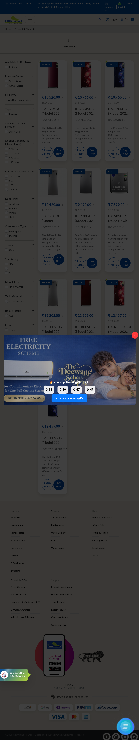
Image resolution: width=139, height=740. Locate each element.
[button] (125, 726)
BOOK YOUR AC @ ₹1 (69, 398)
